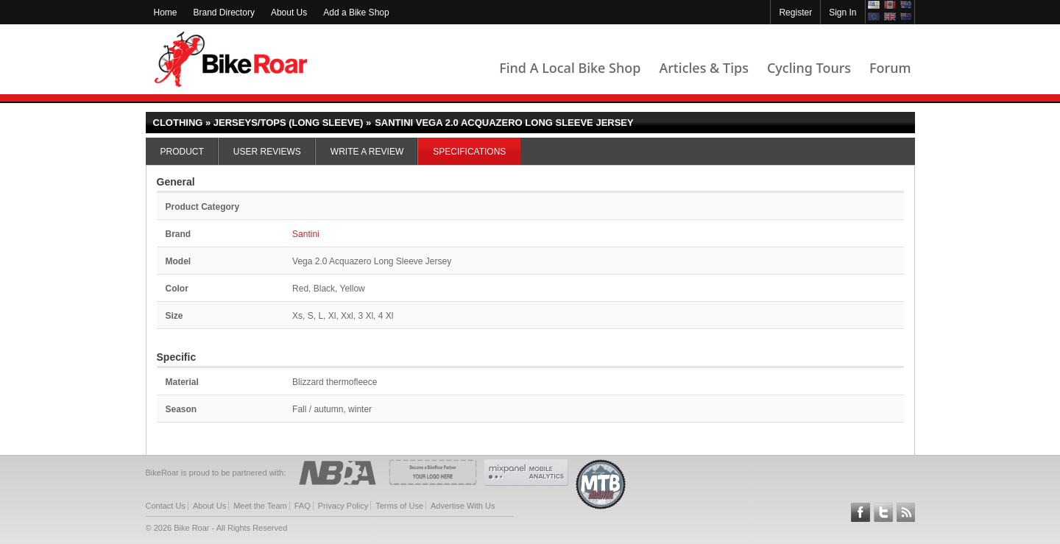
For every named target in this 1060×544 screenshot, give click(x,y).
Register (795, 12)
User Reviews (267, 151)
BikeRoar (231, 59)
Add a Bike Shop (356, 12)
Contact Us (166, 505)
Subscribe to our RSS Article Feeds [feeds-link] (906, 512)
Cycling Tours (809, 68)
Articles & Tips (703, 68)
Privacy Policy (343, 505)
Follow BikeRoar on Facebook (860, 512)
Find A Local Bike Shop (569, 68)
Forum (890, 68)
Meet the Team (260, 505)
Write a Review (367, 151)
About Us (289, 12)
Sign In (842, 12)
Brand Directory (224, 12)
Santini (305, 234)
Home (165, 12)
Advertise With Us (463, 505)
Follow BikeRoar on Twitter (883, 512)
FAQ (302, 505)
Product (182, 151)
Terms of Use (399, 505)
